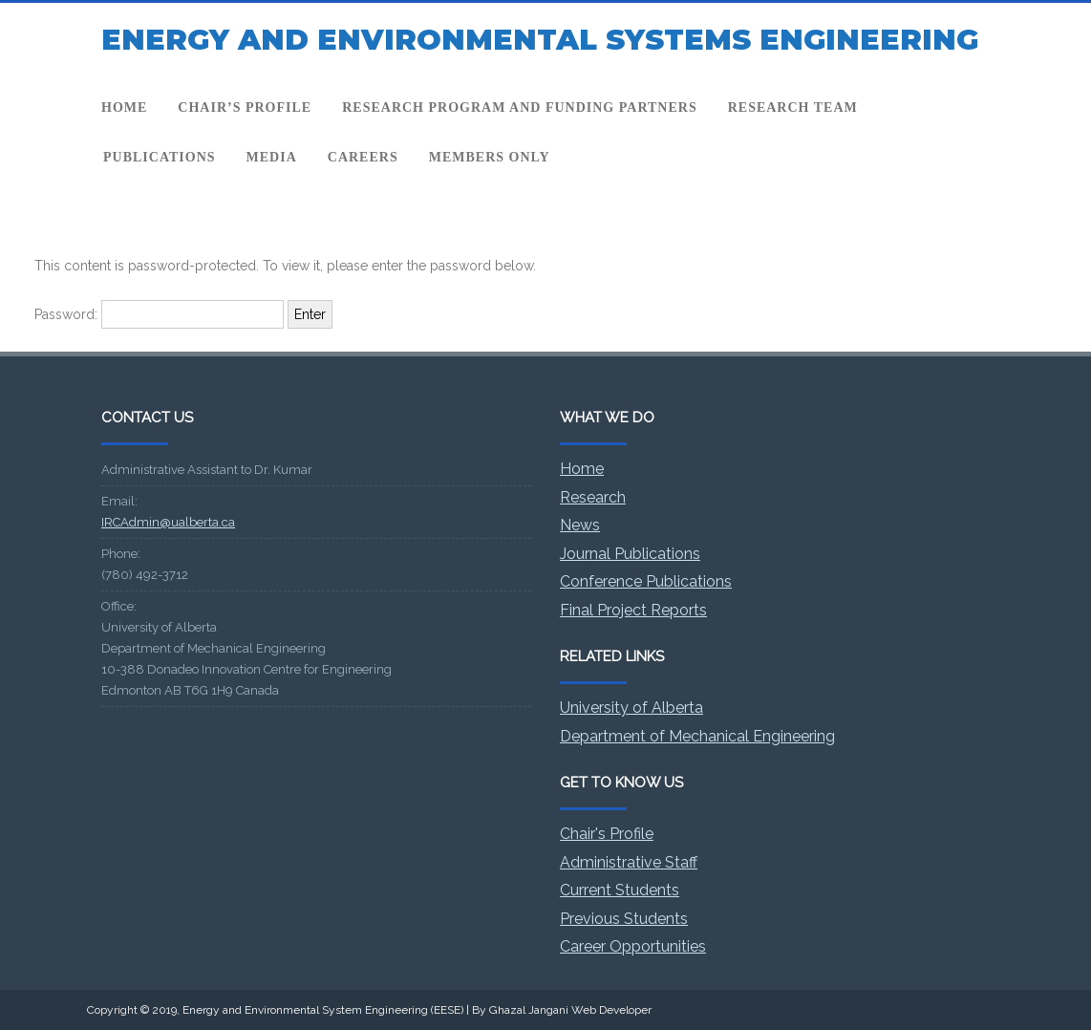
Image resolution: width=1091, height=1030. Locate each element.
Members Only (489, 157)
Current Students (619, 890)
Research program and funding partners (519, 107)
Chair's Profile (606, 834)
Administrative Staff (628, 862)
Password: (159, 314)
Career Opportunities (633, 946)
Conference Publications (646, 581)
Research (593, 497)
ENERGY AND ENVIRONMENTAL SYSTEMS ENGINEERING (539, 39)
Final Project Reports (633, 610)
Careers (363, 157)
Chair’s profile (244, 107)
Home (124, 107)
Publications (159, 157)
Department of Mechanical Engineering (697, 736)
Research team (793, 107)
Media (271, 157)
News (580, 525)
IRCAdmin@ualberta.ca (168, 522)
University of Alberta (631, 707)
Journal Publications (630, 554)
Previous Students (624, 919)
